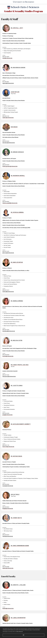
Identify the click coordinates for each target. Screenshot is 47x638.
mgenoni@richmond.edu (8, 83)
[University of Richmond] (23, 2)
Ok (23, 635)
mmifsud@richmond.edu (8, 291)
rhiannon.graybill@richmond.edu (9, 203)
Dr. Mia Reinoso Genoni (18, 67)
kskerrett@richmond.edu (8, 446)
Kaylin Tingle (15, 494)
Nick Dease (14, 127)
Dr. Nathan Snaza (16, 456)
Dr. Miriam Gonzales (17, 152)
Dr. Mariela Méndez (17, 301)
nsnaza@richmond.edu (7, 485)
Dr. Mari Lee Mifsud (17, 262)
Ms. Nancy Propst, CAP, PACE (19, 364)
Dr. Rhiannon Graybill (18, 175)
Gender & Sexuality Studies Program (23, 11)
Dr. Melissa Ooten (16, 340)
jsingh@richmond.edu (7, 414)
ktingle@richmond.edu (7, 508)
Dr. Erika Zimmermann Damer (20, 545)
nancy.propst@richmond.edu (9, 376)
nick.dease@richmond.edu (8, 142)
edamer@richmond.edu (7, 568)
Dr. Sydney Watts (16, 517)
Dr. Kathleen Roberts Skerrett (21, 424)
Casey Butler (15, 92)
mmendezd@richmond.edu (8, 331)
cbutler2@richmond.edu (8, 117)
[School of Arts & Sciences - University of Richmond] (23, 8)
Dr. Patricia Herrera (17, 212)
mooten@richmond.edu (7, 356)
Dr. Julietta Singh (16, 385)
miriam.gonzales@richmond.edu (9, 166)
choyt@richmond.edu (7, 58)
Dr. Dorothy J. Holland (18, 584)
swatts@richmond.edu (7, 536)
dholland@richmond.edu (8, 608)
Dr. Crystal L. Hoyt (17, 28)
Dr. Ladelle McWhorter (18, 617)
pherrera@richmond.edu (8, 252)
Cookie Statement (19, 631)
